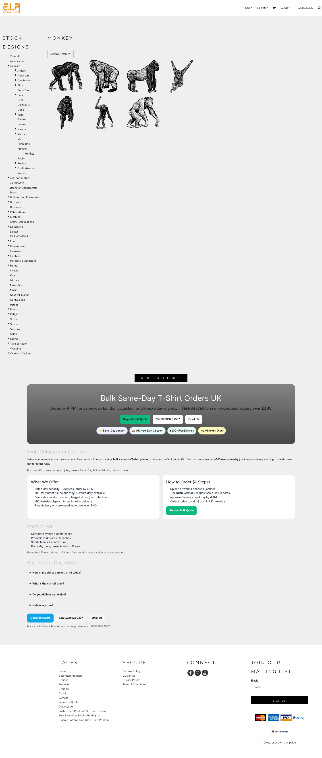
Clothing (15, 217)
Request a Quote (68, 702)
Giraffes (22, 119)
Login (248, 7)
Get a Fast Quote (40, 618)
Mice (20, 139)
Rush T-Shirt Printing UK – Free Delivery (82, 711)
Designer (63, 689)
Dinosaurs (23, 105)
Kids (12, 275)
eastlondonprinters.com (75, 626)
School (14, 319)
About (62, 693)
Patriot (14, 305)
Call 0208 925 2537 (168, 419)
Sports (14, 339)
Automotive (17, 183)
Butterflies (23, 90)
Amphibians (24, 80)
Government (17, 246)
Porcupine (23, 144)
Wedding (15, 348)
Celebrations (17, 212)
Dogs (20, 110)
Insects (21, 129)
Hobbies (15, 256)
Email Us (193, 419)
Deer (20, 100)
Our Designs (17, 300)
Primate (22, 148)
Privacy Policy (131, 680)
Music (13, 290)
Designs (63, 680)
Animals (15, 66)
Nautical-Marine (19, 295)
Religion (15, 314)
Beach (13, 192)
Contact (63, 698)
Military (14, 280)
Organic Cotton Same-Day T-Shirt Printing (83, 720)
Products (63, 684)
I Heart (14, 270)
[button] (274, 7)
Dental (14, 231)
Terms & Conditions (134, 684)
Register (262, 7)
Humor (14, 265)
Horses (21, 124)
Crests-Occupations (22, 222)
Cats (20, 95)
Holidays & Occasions (23, 261)
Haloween (16, 251)
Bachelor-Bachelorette (23, 188)
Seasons (15, 329)
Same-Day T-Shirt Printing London (100, 470)
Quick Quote (65, 706)
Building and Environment (25, 197)
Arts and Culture (20, 178)
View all (15, 56)
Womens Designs (20, 353)
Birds (20, 85)
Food (13, 241)
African (21, 70)
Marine (21, 134)
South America (26, 168)
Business (15, 202)
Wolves (22, 173)
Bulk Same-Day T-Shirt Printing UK (79, 715)
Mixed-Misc (17, 285)
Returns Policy (131, 671)
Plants (14, 309)
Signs (13, 334)
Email (254, 680)
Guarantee (129, 676)
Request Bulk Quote (135, 419)
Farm (20, 114)
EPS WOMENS (19, 236)
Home (62, 671)
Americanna (17, 61)
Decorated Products (70, 676)
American (23, 75)
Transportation (18, 343)
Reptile (21, 163)
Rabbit (21, 158)
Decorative (16, 227)
